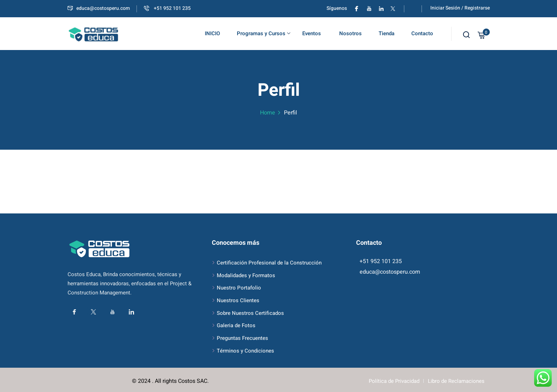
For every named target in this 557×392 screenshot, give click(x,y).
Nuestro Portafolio (239, 288)
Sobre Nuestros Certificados (250, 313)
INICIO (212, 33)
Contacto (422, 33)
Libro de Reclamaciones (456, 381)
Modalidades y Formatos (246, 275)
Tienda (386, 33)
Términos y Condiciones (245, 351)
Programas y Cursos (263, 33)
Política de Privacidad (394, 381)
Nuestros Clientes (238, 300)
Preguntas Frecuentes (242, 338)
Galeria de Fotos (236, 325)
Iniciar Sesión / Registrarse (460, 8)
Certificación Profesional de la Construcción (269, 263)
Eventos (311, 33)
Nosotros (350, 33)
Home (267, 112)
